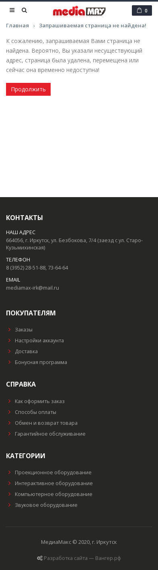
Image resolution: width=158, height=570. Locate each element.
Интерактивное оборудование (49, 483)
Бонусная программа (36, 362)
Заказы (19, 329)
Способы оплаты (31, 412)
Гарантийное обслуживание (46, 433)
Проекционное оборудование (49, 472)
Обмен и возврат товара (42, 423)
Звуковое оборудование (42, 505)
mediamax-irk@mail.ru (32, 287)
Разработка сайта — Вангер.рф (82, 558)
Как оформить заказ (35, 401)
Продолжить (28, 89)
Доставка (22, 351)
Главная (17, 25)
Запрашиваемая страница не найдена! (92, 25)
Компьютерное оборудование (49, 494)
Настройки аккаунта (35, 340)
